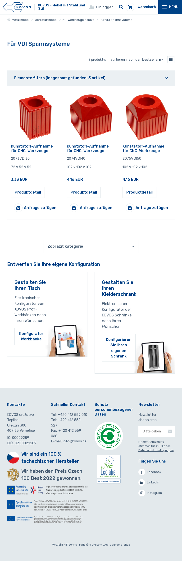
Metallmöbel (18, 20)
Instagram (150, 493)
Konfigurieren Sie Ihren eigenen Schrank (119, 347)
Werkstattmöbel (46, 20)
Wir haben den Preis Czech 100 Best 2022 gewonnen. (51, 474)
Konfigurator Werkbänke (31, 336)
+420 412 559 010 (72, 415)
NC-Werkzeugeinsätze (79, 20)
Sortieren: (138, 59)
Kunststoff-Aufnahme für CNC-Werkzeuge (32, 148)
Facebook (149, 472)
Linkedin (148, 482)
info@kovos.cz (74, 441)
